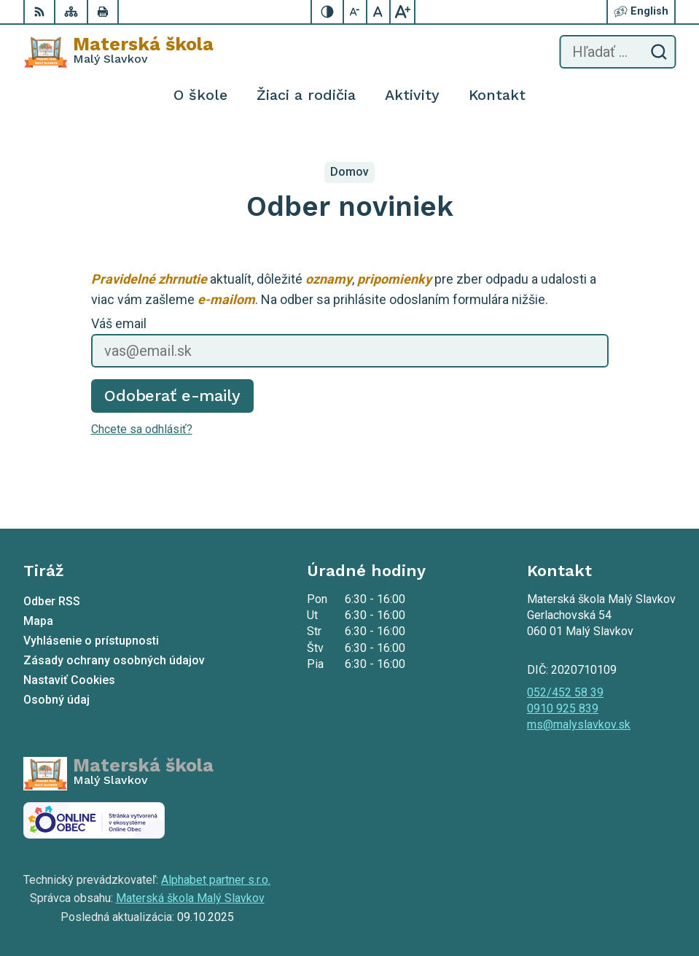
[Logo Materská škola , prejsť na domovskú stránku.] (118, 52)
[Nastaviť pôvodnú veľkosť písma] (379, 11)
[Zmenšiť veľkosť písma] (355, 11)
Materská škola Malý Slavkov (190, 898)
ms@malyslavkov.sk (578, 724)
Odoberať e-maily (172, 395)
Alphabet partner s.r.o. (215, 880)
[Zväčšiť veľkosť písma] (402, 11)
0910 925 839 (562, 708)
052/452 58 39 (565, 692)
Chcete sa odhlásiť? (141, 429)
